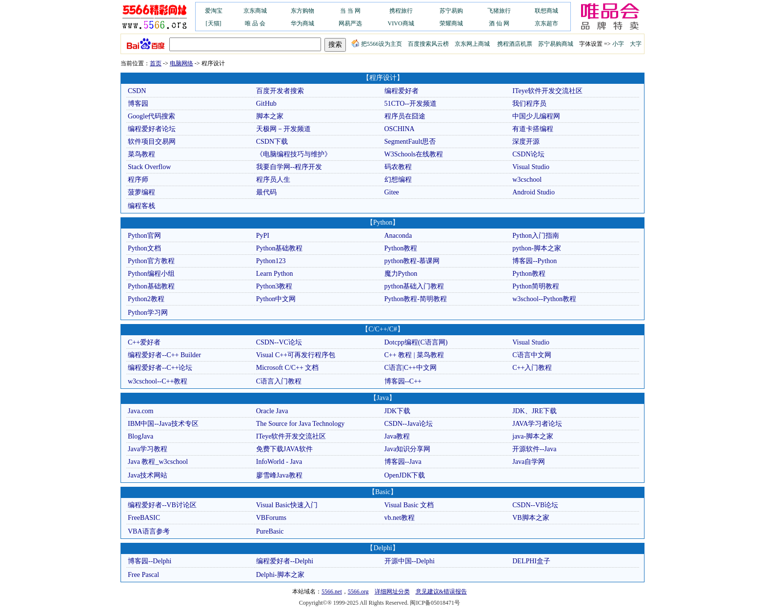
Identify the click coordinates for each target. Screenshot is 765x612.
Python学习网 (148, 312)
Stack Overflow (149, 167)
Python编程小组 (151, 273)
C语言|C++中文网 (410, 367)
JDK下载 (397, 411)
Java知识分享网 (407, 449)
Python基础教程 (279, 248)
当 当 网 (350, 10)
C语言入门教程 (279, 381)
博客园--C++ (403, 381)
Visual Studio (530, 167)
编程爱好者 (401, 91)
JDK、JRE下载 (534, 411)
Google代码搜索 (151, 116)
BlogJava (140, 436)
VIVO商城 (401, 23)
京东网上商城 (472, 43)
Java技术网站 (147, 475)
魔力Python (401, 273)
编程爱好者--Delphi (284, 561)
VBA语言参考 (149, 531)
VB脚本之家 (530, 517)
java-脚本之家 (532, 436)
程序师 (138, 179)
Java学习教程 (147, 449)
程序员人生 (273, 179)
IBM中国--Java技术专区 (163, 423)
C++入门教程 (532, 367)
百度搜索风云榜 (428, 43)
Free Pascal (143, 574)
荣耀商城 (451, 23)
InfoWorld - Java (279, 461)
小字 (618, 43)
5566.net (332, 591)
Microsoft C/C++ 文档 (287, 367)
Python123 (271, 261)
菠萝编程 (141, 192)
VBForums (271, 517)
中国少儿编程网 (536, 116)
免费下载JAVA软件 (284, 449)
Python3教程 (274, 286)
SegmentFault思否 (410, 141)
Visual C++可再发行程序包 (295, 355)
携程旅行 (401, 10)
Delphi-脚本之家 (280, 574)
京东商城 (255, 10)
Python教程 (401, 248)
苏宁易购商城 (555, 43)
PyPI (262, 235)
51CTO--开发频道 (410, 103)
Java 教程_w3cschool (158, 461)
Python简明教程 (535, 286)
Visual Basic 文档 (409, 505)
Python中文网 (276, 299)
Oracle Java (272, 411)
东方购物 (302, 10)
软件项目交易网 (152, 141)
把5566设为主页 (376, 43)
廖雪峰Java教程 (279, 475)
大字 (636, 43)
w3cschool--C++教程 (157, 381)
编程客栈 (141, 206)
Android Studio (533, 192)
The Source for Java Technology (300, 423)
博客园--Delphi (149, 561)
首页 (155, 63)
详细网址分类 (392, 591)
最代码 (266, 192)
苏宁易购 (451, 10)
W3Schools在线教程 (413, 154)
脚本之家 (269, 116)
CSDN (137, 91)
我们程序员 (529, 103)
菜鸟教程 (141, 154)
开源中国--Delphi (409, 561)
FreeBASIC (144, 517)
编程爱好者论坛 (152, 129)
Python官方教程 (151, 261)
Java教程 (397, 436)
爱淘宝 (213, 10)
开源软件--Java (534, 449)
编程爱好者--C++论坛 (160, 367)
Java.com (140, 411)
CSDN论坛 (528, 154)
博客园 (138, 103)
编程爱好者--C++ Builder (164, 355)
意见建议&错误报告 (441, 591)
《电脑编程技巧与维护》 (293, 154)
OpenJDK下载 (404, 475)
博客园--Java (403, 461)
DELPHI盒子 (531, 561)
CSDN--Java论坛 (408, 423)
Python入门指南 (535, 235)
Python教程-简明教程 (415, 299)
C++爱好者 (144, 342)
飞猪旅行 (499, 10)
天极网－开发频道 (283, 129)
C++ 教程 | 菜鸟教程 (414, 355)
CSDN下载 (272, 141)
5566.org (358, 591)
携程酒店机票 (514, 43)
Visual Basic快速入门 (287, 505)
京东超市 (546, 23)
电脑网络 (181, 63)
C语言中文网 (531, 355)
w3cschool (527, 179)
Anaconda (398, 235)
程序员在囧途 (404, 116)
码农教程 (398, 167)
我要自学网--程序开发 (289, 167)
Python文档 (144, 248)
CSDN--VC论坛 (279, 342)
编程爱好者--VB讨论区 (162, 505)
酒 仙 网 (499, 23)
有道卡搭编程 (532, 129)
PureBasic (270, 531)
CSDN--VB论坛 (535, 505)
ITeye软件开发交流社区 (547, 91)
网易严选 (350, 23)
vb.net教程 (399, 517)
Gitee (391, 192)
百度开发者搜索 (280, 91)
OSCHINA (399, 129)
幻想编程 (398, 179)
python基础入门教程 (414, 286)
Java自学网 (528, 461)
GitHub (266, 103)
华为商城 (302, 23)
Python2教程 (146, 299)
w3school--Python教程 (544, 299)
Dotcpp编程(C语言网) (416, 342)
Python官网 (144, 235)
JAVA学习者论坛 (537, 423)
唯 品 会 (255, 23)
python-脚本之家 (536, 248)
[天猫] (213, 23)
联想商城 (546, 10)
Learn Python (274, 273)
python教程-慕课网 (412, 261)
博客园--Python (534, 261)
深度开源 (526, 141)
